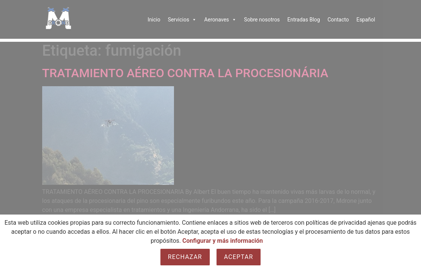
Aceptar (238, 256)
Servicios (182, 20)
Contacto (338, 20)
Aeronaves (220, 20)
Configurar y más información (222, 240)
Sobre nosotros (262, 20)
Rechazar (185, 256)
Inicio (154, 20)
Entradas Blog (303, 20)
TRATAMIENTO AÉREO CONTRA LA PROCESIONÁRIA (185, 73)
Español (365, 20)
